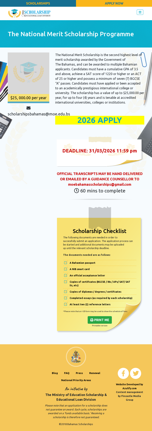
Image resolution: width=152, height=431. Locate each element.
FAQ (66, 373)
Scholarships (38, 3)
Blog (55, 373)
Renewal (94, 373)
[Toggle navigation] (140, 12)
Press (79, 373)
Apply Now (114, 3)
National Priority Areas (76, 380)
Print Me (99, 320)
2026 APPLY (99, 120)
